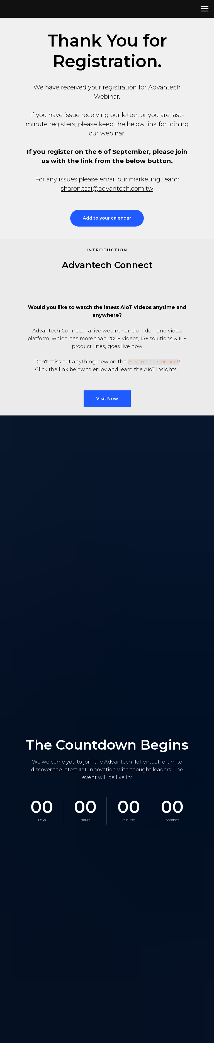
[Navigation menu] (204, 9)
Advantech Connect (153, 362)
